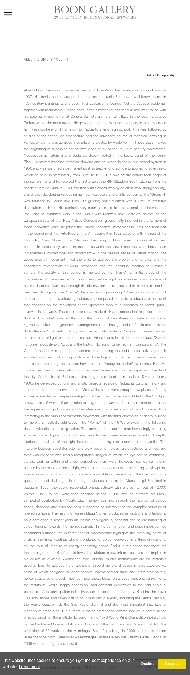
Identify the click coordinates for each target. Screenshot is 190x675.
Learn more (29, 666)
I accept (172, 664)
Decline (147, 664)
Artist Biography (160, 75)
